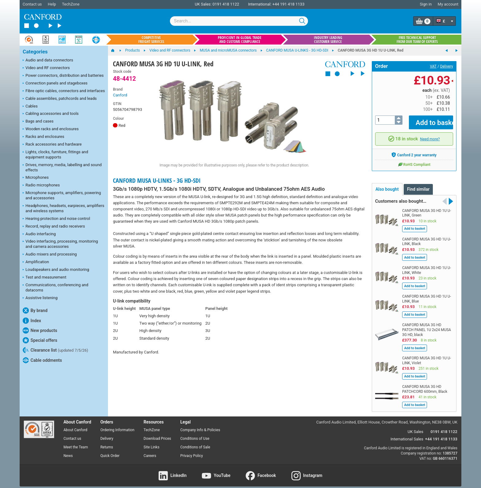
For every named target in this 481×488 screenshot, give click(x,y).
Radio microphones (41, 185)
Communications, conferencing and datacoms (55, 287)
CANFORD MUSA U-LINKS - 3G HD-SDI (157, 180)
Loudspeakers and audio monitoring (56, 270)
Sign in (426, 4)
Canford (120, 95)
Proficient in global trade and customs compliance (239, 39)
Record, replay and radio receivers (54, 226)
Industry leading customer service (328, 39)
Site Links (152, 443)
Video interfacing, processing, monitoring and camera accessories (60, 244)
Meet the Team (75, 443)
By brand (35, 310)
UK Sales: (203, 4)
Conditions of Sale (195, 443)
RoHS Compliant (414, 160)
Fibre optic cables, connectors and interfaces (64, 91)
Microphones (36, 178)
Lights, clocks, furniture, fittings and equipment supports (55, 154)
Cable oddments (42, 360)
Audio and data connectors (48, 60)
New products (40, 330)
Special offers (40, 340)
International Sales (407, 434)
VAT (433, 66)
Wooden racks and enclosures (51, 129)
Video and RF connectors (46, 68)
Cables (30, 106)
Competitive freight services (151, 39)
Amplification (36, 262)
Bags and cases (38, 121)
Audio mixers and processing (50, 254)
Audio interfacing (39, 234)
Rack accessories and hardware (52, 144)
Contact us (32, 4)
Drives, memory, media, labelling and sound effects (62, 167)
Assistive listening (40, 298)
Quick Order (109, 451)
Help (52, 4)
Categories (35, 52)
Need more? (430, 134)
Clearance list (55, 350)
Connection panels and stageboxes (55, 83)
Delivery (446, 66)
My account (448, 4)
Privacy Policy (191, 451)
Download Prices (157, 434)
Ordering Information (117, 426)
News (68, 451)
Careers (150, 451)
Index (32, 321)
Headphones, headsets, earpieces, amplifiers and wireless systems (63, 208)
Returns (106, 443)
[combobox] (239, 21)
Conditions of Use (195, 434)
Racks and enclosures (43, 137)
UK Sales (415, 427)
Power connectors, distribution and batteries (63, 76)
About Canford (75, 426)
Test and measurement (44, 277)
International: (259, 4)
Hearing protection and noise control (56, 219)
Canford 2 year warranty (414, 150)
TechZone (70, 4)
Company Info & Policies (200, 426)
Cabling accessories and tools (51, 114)
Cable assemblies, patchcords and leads (60, 99)
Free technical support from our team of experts (417, 39)
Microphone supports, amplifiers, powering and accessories (62, 195)
